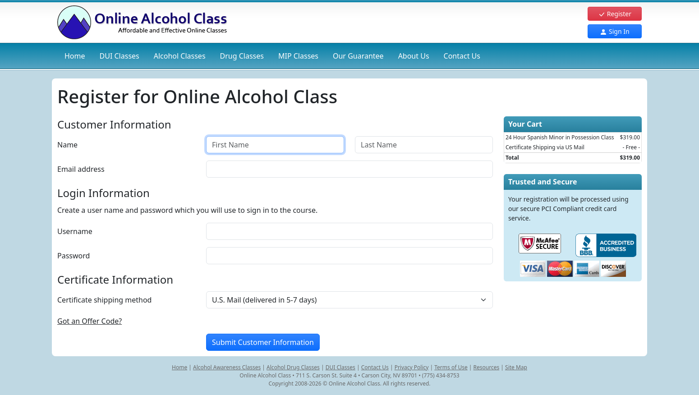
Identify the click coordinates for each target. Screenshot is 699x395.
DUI (119, 56)
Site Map (516, 367)
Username (74, 231)
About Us (413, 56)
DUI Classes (340, 367)
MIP (298, 56)
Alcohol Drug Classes (293, 367)
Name (67, 145)
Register (614, 13)
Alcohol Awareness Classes (227, 367)
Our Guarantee (358, 56)
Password (73, 256)
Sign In (614, 31)
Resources (487, 367)
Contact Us (462, 56)
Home (74, 56)
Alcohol (180, 56)
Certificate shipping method (104, 300)
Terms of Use (450, 367)
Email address (81, 169)
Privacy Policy (412, 367)
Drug (242, 56)
